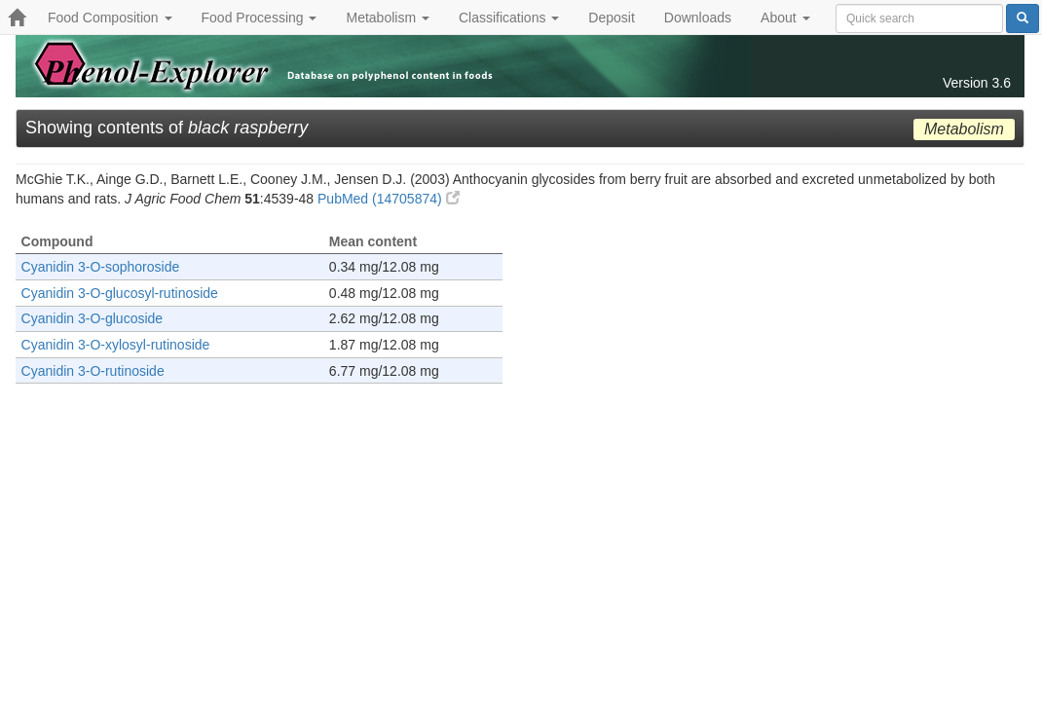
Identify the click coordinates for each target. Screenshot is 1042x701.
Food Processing (259, 17)
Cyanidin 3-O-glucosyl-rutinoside (119, 293)
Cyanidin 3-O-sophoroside (100, 267)
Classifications (509, 17)
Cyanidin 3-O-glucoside (92, 318)
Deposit (611, 17)
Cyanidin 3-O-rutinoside (93, 371)
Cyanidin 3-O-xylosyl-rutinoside (115, 344)
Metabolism (387, 17)
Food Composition (110, 17)
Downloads (697, 17)
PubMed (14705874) (388, 198)
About (785, 17)
